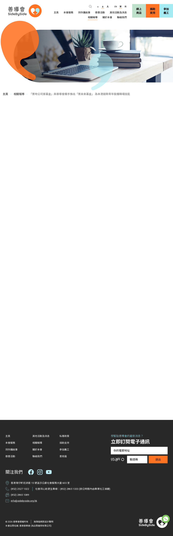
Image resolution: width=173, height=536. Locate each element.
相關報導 (18, 94)
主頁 (5, 94)
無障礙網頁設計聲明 (43, 521)
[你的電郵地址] (139, 450)
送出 (158, 459)
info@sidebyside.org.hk (24, 500)
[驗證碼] (137, 459)
